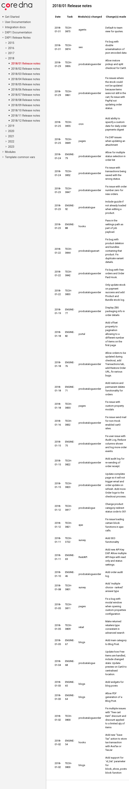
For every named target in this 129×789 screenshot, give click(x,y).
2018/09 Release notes (25, 105)
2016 (11, 48)
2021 (11, 136)
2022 (11, 141)
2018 (11, 58)
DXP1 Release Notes (18, 37)
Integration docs (15, 27)
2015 (11, 43)
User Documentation (18, 22)
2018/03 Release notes (25, 74)
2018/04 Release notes (25, 79)
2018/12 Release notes (25, 120)
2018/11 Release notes (25, 115)
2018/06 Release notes (25, 89)
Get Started (12, 17)
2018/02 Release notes (25, 68)
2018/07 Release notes (25, 95)
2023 (11, 146)
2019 (11, 126)
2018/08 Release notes (25, 100)
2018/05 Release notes (25, 84)
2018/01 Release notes (25, 63)
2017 (11, 53)
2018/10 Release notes (25, 110)
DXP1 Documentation (18, 32)
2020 (11, 131)
